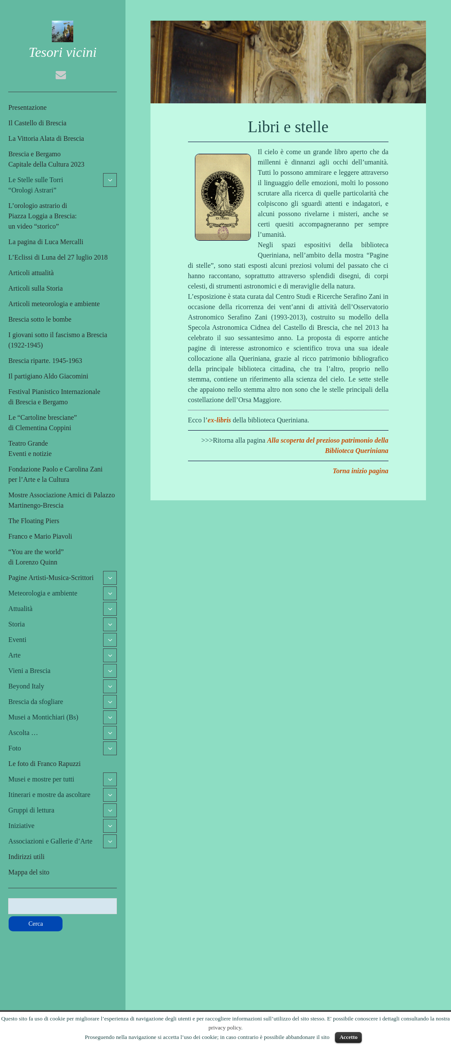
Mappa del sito (28, 872)
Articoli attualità (30, 272)
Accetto (348, 1037)
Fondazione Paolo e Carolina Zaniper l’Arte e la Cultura (55, 474)
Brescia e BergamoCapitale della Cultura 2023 (46, 159)
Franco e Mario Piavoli (40, 536)
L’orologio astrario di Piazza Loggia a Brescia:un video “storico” (42, 216)
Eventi (17, 639)
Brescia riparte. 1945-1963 (45, 360)
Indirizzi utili (26, 856)
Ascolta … (23, 732)
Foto (14, 748)
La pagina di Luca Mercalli (45, 241)
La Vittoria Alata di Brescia (46, 138)
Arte (14, 655)
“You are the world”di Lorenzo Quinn (36, 557)
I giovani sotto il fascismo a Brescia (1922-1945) (57, 340)
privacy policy (224, 1027)
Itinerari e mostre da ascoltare (49, 794)
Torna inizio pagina (360, 470)
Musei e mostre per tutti (41, 779)
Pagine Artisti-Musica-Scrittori (51, 577)
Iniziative (21, 825)
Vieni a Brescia (29, 670)
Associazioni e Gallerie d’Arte (50, 841)
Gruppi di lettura (31, 810)
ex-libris (219, 420)
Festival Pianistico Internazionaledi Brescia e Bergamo (54, 397)
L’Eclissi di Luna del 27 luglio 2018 (58, 257)
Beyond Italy (26, 686)
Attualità (20, 608)
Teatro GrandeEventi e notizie (29, 448)
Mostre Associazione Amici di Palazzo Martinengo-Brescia (61, 500)
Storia (16, 624)
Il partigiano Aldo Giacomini (48, 376)
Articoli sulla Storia (35, 288)
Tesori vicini (62, 52)
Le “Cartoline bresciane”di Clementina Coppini (42, 422)
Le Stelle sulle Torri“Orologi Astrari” (35, 185)
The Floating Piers (33, 520)
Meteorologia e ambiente (42, 593)
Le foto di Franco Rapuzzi (44, 763)
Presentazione (27, 107)
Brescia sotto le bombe (39, 319)
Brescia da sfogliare (35, 701)
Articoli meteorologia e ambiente (54, 303)
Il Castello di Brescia (37, 123)
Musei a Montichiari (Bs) (43, 717)
